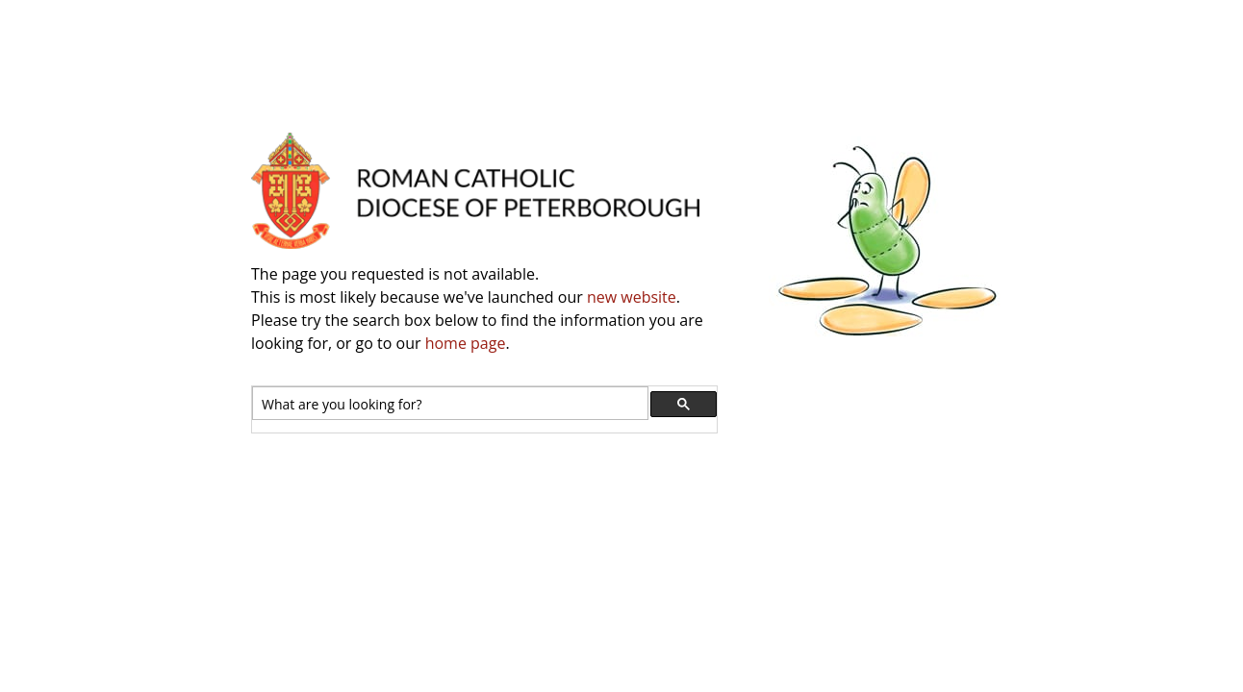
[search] (448, 403)
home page (465, 343)
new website (631, 297)
